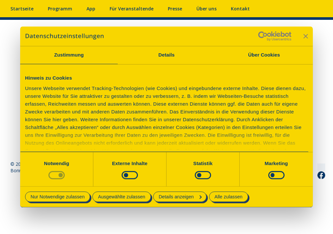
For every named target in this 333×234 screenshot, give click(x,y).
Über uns (206, 9)
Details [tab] (166, 55)
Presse (175, 9)
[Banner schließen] (305, 36)
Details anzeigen (180, 197)
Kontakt (240, 9)
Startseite (21, 9)
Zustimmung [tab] (69, 55)
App (91, 9)
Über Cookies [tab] (264, 55)
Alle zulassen (229, 197)
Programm (60, 9)
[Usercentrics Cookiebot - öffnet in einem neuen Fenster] (262, 36)
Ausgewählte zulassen (121, 197)
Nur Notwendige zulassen (58, 197)
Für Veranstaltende (131, 9)
